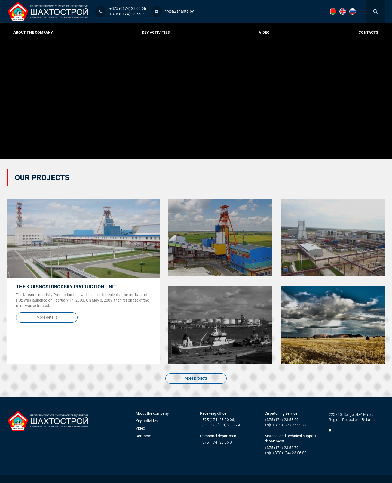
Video (264, 32)
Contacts (368, 32)
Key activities (158, 32)
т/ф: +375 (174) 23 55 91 (221, 425)
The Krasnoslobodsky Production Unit (66, 287)
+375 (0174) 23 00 (127, 8)
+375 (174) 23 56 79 (282, 447)
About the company (35, 32)
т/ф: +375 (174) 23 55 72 (286, 425)
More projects (196, 379)
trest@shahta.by (179, 11)
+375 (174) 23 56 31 (217, 442)
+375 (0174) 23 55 (127, 14)
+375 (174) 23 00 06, (217, 419)
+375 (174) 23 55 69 (282, 419)
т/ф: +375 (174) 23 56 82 (286, 453)
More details (46, 318)
